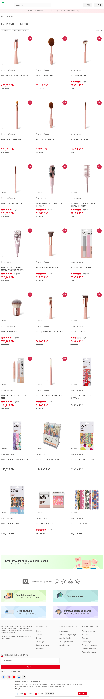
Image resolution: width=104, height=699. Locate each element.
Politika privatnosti (88, 631)
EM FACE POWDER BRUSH (47, 267)
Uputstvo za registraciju (67, 635)
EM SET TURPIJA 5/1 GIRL (12, 524)
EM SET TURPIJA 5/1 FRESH (82, 459)
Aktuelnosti (40, 649)
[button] (32, 5)
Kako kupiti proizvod (66, 642)
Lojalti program (64, 631)
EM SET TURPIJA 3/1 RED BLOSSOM (81, 397)
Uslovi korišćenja (65, 638)
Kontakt (38, 638)
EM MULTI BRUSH (78, 331)
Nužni (21, 693)
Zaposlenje (40, 642)
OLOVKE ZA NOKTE (7, 390)
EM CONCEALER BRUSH (11, 139)
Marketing (41, 693)
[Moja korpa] (98, 5)
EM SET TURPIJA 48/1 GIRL (47, 459)
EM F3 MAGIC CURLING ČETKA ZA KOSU (49, 204)
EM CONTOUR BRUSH (45, 139)
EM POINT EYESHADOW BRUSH (49, 396)
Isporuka (85, 635)
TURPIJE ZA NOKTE (77, 262)
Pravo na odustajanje (89, 645)
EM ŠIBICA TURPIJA (44, 524)
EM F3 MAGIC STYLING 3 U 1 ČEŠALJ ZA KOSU (83, 204)
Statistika (30, 693)
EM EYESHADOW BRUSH (11, 203)
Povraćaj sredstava (89, 649)
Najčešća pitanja (64, 645)
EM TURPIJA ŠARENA (80, 524)
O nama (38, 631)
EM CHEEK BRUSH (78, 75)
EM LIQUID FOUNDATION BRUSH (49, 331)
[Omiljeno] (87, 5)
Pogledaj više (59, 11)
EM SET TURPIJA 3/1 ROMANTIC (15, 459)
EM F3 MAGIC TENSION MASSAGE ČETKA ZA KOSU (12, 268)
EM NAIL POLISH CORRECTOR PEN (13, 397)
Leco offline (40, 635)
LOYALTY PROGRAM (46, 11)
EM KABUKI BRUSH (9, 331)
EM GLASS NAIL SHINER (81, 267)
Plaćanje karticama (89, 652)
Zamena (85, 638)
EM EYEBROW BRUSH (79, 139)
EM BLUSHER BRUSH (44, 75)
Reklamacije (86, 642)
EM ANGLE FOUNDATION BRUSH (14, 75)
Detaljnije (18, 688)
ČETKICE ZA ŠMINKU (8, 70)
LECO (3, 16)
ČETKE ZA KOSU (41, 198)
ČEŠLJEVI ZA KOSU (77, 198)
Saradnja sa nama (42, 645)
